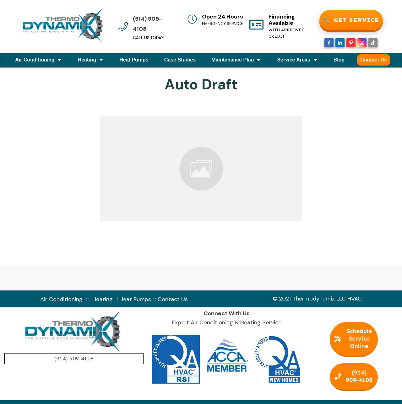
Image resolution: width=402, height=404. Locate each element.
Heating (102, 299)
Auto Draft (201, 84)
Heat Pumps (135, 299)
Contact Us (173, 299)
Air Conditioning (61, 299)
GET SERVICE (351, 20)
